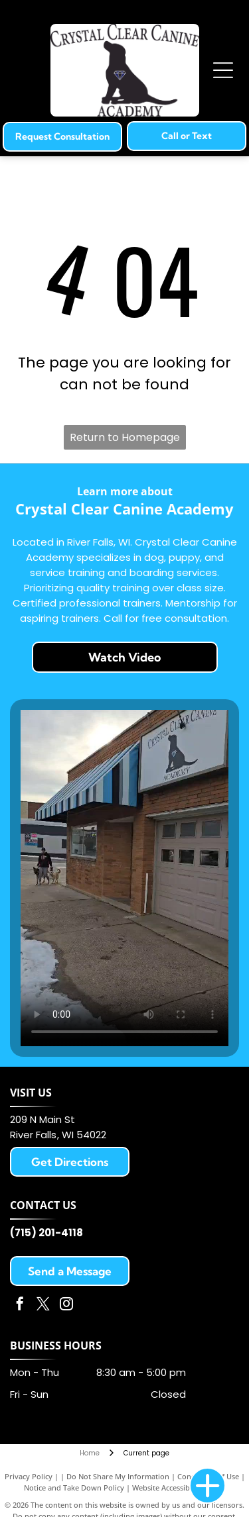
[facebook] (20, 1305)
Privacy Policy (28, 1476)
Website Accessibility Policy (178, 1488)
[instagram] (66, 1305)
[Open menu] (223, 70)
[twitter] (43, 1305)
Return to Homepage (125, 437)
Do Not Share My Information (117, 1476)
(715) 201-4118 (46, 1233)
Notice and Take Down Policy (74, 1488)
